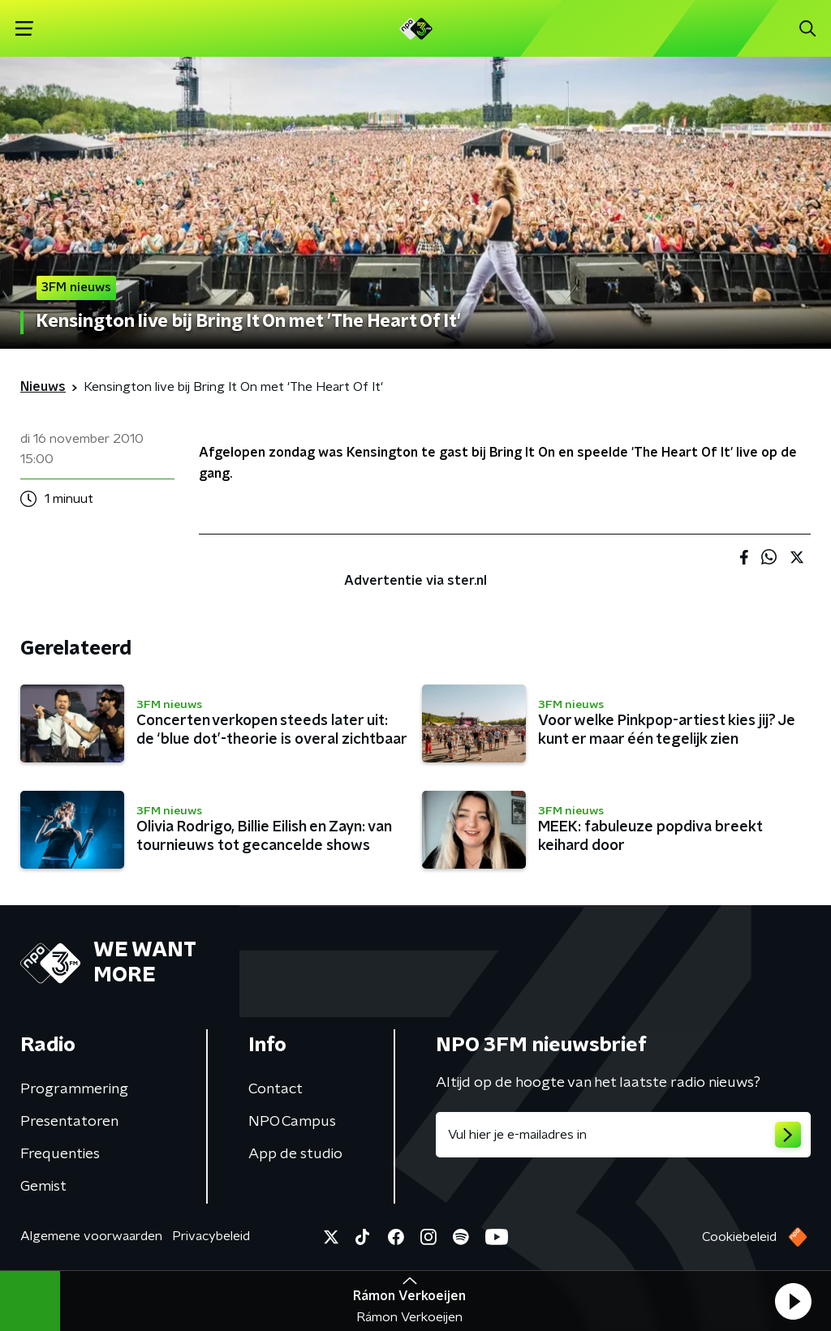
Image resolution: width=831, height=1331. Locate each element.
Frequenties (60, 1154)
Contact (275, 1089)
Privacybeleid (211, 1236)
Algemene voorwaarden (91, 1236)
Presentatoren (69, 1121)
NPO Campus (292, 1121)
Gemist (43, 1186)
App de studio (295, 1154)
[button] (793, 1301)
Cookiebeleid (739, 1236)
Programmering (74, 1089)
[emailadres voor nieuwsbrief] (623, 1134)
